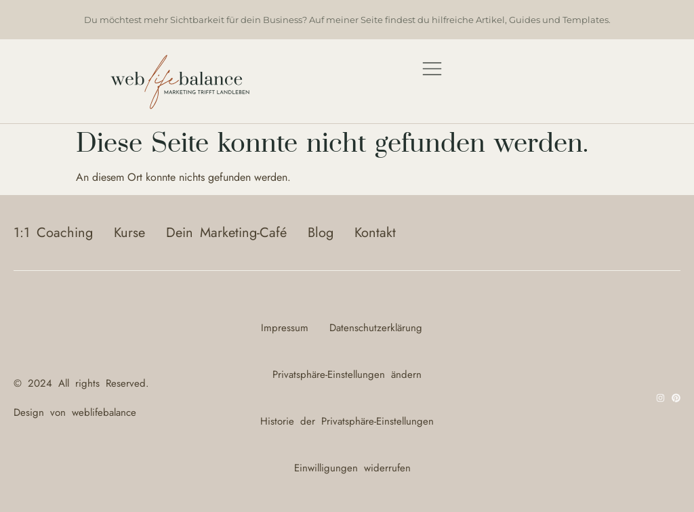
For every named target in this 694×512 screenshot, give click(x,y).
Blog (320, 232)
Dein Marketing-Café (226, 232)
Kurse (129, 232)
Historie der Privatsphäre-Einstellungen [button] (347, 421)
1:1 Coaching (53, 232)
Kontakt (375, 232)
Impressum (284, 327)
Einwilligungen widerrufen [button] (352, 468)
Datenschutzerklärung (375, 327)
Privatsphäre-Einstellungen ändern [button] (347, 374)
